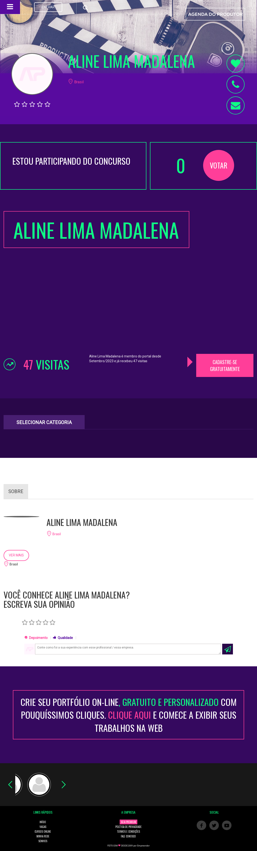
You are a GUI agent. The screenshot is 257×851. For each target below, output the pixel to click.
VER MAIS (16, 555)
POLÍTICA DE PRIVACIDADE (128, 827)
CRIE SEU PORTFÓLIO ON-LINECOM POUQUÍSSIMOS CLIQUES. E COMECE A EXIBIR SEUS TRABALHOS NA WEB (129, 714)
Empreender (143, 846)
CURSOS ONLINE (43, 831)
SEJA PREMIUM (128, 822)
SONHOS (42, 841)
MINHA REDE (42, 836)
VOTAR (218, 165)
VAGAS (43, 827)
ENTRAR (48, 7)
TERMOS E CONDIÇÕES (128, 831)
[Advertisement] (225, 282)
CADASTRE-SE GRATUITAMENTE (225, 365)
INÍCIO (43, 822)
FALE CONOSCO (128, 836)
